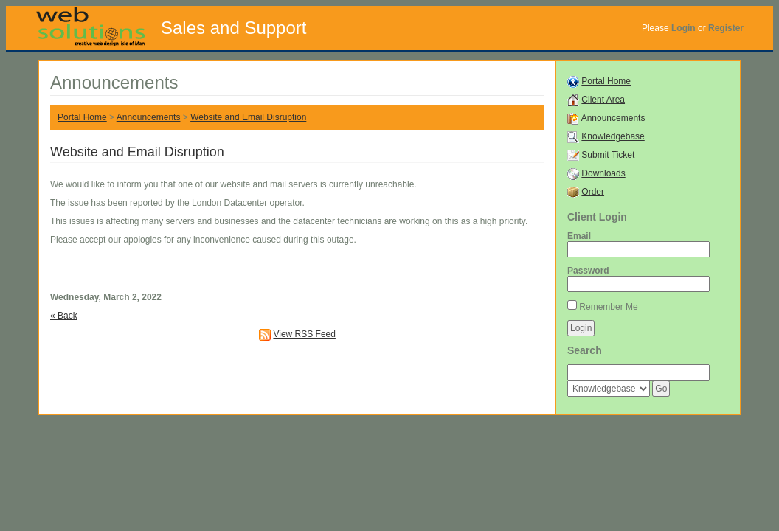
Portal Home (82, 117)
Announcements (149, 117)
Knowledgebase (612, 136)
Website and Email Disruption (248, 117)
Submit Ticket (607, 155)
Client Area (603, 99)
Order (592, 192)
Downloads (603, 173)
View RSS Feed (304, 334)
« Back (63, 315)
